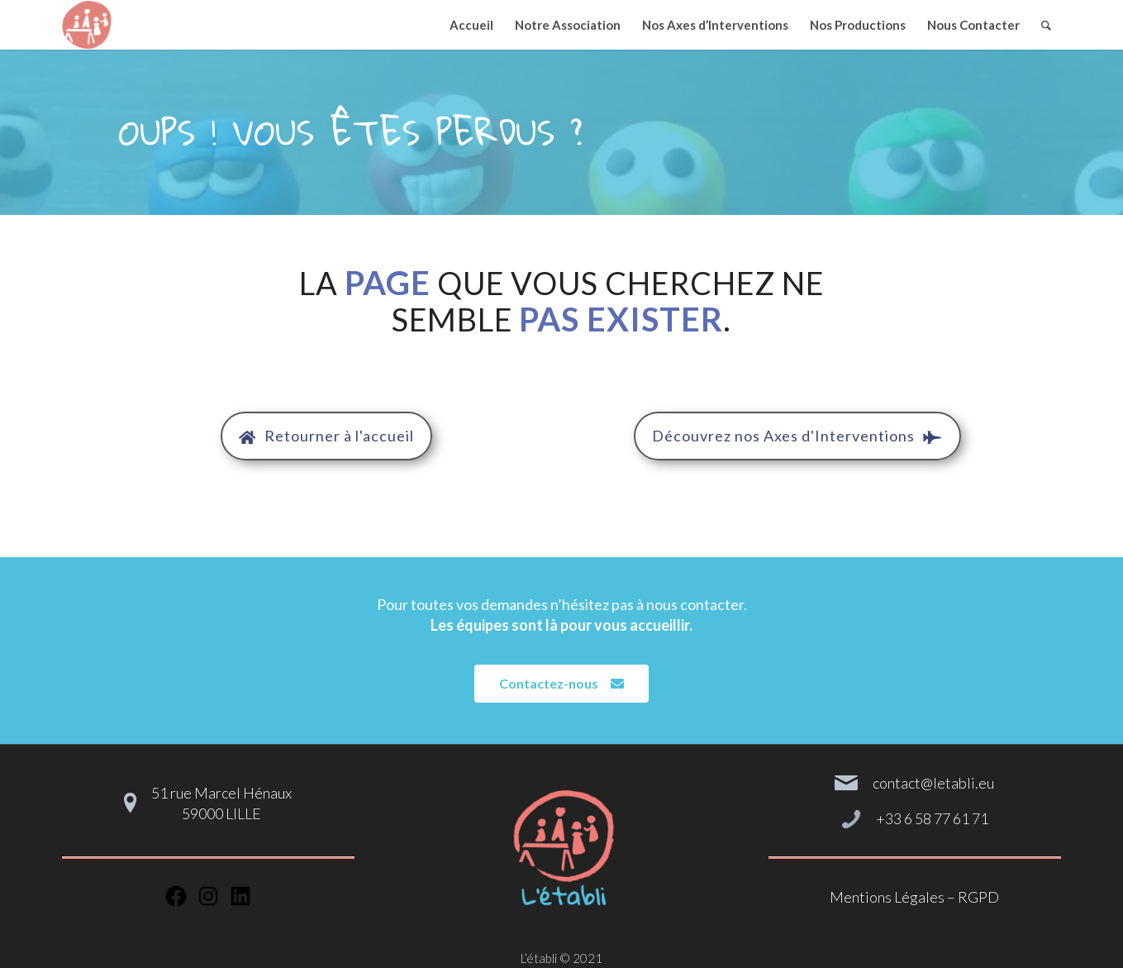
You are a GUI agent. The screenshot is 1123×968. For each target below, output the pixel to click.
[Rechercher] (1046, 25)
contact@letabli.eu (933, 783)
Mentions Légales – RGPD (914, 897)
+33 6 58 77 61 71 (932, 818)
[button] (326, 436)
